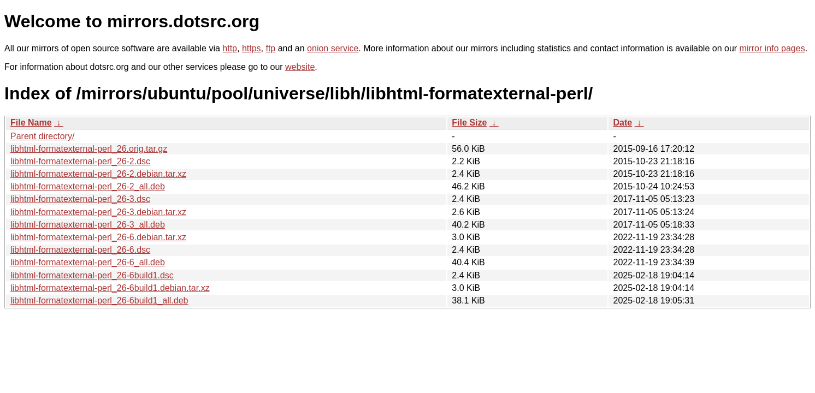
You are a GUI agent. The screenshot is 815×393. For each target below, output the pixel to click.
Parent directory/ (42, 136)
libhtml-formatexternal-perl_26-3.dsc (80, 199)
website (300, 67)
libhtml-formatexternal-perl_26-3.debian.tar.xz (98, 212)
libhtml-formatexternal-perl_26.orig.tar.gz (88, 148)
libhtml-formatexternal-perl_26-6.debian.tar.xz (98, 237)
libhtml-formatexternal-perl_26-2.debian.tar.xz (98, 173)
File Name (31, 122)
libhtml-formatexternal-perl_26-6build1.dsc (92, 275)
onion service (332, 48)
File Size (469, 122)
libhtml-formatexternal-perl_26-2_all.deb (87, 186)
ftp (270, 48)
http (229, 48)
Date (622, 122)
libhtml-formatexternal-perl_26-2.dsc (80, 161)
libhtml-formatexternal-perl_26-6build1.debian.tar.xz (110, 288)
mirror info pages (772, 48)
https (251, 48)
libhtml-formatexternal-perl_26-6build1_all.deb (99, 300)
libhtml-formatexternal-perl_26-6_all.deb (87, 262)
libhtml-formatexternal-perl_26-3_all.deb (87, 224)
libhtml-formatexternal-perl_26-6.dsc (80, 249)
